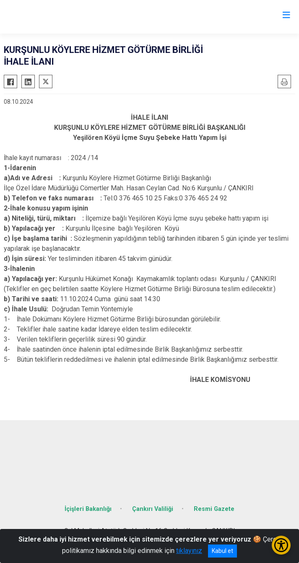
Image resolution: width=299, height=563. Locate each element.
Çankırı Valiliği (152, 509)
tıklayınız (189, 551)
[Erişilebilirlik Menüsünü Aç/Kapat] (281, 545)
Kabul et (222, 550)
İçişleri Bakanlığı (88, 509)
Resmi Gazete (214, 509)
